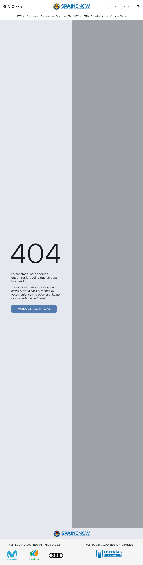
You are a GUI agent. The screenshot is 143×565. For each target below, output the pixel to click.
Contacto (114, 16)
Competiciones (47, 16)
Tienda (123, 16)
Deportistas (61, 16)
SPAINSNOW (75, 16)
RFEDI (21, 16)
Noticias (105, 16)
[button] (138, 6)
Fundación (95, 16)
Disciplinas (33, 16)
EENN (86, 16)
